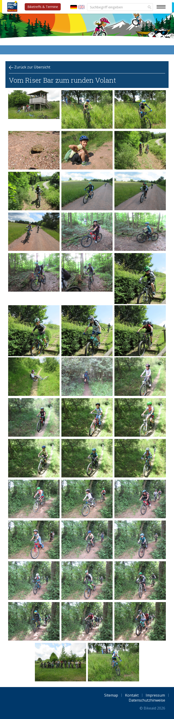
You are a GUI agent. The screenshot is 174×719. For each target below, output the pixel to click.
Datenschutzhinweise (147, 700)
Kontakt (132, 695)
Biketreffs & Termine (42, 7)
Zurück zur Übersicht (29, 67)
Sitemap (111, 695)
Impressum (155, 695)
